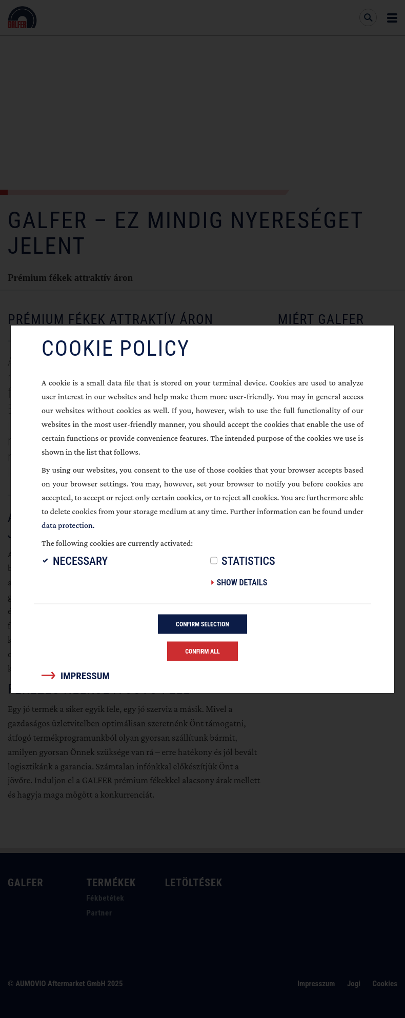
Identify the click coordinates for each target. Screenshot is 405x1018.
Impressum (85, 676)
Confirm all (202, 651)
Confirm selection (202, 624)
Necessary (80, 561)
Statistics (248, 561)
